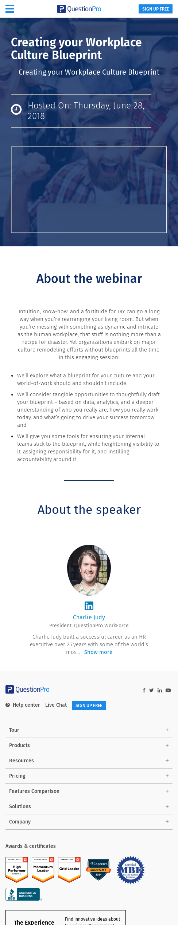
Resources (21, 761)
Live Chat (56, 705)
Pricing (17, 776)
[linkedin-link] (160, 690)
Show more (98, 652)
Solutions (20, 806)
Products (19, 745)
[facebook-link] (144, 690)
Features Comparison (34, 791)
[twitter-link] (151, 690)
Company (20, 822)
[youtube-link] (168, 690)
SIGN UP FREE (155, 9)
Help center (22, 705)
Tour (14, 730)
